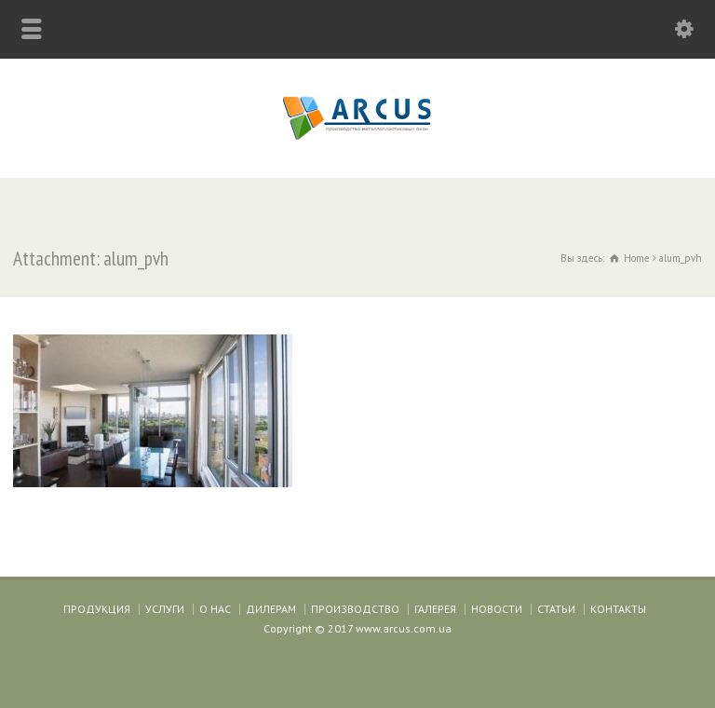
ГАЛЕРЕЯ (435, 609)
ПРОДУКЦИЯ (96, 609)
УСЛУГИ (164, 609)
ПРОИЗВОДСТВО (355, 609)
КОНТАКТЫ (618, 609)
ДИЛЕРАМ (271, 609)
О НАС (215, 609)
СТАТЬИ (556, 609)
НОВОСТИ (496, 609)
